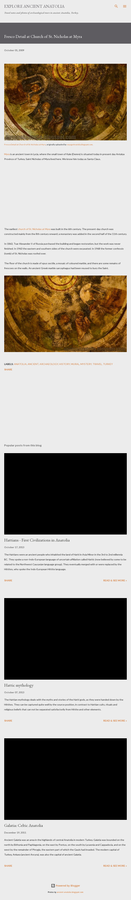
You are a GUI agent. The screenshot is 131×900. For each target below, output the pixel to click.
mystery (86, 364)
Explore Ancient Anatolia (34, 6)
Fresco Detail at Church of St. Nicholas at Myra (25, 144)
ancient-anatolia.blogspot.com (70, 892)
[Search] (116, 6)
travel (97, 364)
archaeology (49, 364)
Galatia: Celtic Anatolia (23, 825)
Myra (7, 154)
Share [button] (8, 369)
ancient (33, 364)
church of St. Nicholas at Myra (34, 229)
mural (75, 364)
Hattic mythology (18, 685)
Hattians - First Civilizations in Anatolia (37, 540)
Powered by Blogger (65, 885)
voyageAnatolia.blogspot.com (80, 144)
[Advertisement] (65, 195)
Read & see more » (115, 580)
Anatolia (20, 364)
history (64, 364)
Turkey (108, 364)
